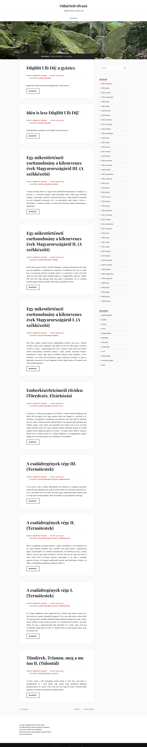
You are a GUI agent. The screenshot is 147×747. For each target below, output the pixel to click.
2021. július (105, 233)
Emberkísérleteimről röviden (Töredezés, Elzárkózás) (55, 392)
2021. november (107, 215)
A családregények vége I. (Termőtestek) (50, 592)
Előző (76, 709)
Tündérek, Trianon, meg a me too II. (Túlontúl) (55, 660)
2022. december (107, 160)
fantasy (55, 406)
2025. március (106, 92)
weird (103, 365)
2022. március (106, 197)
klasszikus (105, 342)
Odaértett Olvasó (40, 75)
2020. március (106, 301)
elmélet (104, 319)
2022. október (106, 169)
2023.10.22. (60, 671)
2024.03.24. (60, 120)
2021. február (106, 256)
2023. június (106, 138)
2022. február (106, 201)
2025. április (106, 88)
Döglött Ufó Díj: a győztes (51, 68)
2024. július (105, 102)
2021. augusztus (107, 228)
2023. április (106, 147)
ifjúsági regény (106, 333)
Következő (89, 709)
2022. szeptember (107, 174)
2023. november (107, 124)
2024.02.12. (60, 403)
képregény (105, 338)
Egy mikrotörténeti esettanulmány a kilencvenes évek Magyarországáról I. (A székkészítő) (54, 317)
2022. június (106, 188)
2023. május (106, 142)
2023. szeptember (107, 133)
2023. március (106, 151)
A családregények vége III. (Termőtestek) (51, 466)
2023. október (106, 129)
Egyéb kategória (44, 78)
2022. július (105, 183)
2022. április (106, 192)
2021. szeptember (107, 224)
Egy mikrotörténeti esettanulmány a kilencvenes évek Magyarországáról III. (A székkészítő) (55, 166)
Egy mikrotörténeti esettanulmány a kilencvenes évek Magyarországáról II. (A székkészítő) (54, 241)
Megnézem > (33, 91)
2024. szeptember (107, 97)
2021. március (106, 251)
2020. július (105, 283)
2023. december (107, 120)
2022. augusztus (107, 179)
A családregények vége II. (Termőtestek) (51, 525)
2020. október (106, 269)
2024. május (106, 106)
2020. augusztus (107, 278)
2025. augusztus (107, 83)
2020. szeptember (107, 274)
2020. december (107, 260)
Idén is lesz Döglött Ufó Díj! (53, 112)
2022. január (106, 206)
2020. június (106, 287)
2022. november (107, 165)
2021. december (107, 210)
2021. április (106, 247)
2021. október (106, 219)
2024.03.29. (60, 75)
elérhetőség (73, 18)
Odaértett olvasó (73, 5)
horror (55, 184)
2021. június (106, 237)
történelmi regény (107, 360)
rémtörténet (106, 347)
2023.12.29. (60, 477)
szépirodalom (64, 479)
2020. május (106, 292)
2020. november (107, 265)
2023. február (106, 156)
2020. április (106, 296)
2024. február (106, 115)
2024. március (106, 111)
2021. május (106, 242)
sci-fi (61, 406)
